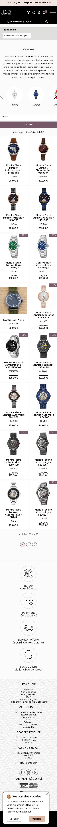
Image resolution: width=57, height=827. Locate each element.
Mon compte (28, 707)
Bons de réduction (28, 724)
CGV (28, 696)
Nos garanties (28, 694)
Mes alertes (28, 727)
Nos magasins (28, 692)
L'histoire (28, 689)
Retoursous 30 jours (28, 587)
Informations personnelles (28, 712)
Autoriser (37, 818)
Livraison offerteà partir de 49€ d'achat (28, 641)
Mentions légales (28, 699)
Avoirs (28, 719)
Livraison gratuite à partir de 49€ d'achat (28, 2)
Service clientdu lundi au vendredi (28, 668)
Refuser (14, 818)
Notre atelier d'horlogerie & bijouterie (28, 701)
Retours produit (28, 714)
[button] (55, 96)
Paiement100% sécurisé (28, 614)
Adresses (28, 722)
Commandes (28, 717)
